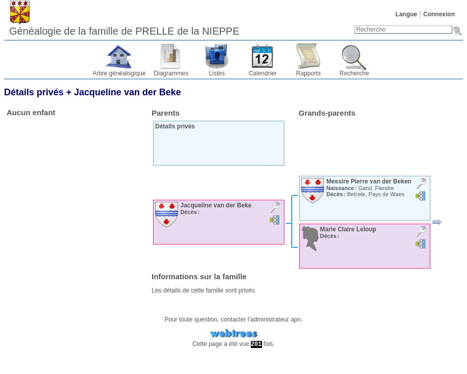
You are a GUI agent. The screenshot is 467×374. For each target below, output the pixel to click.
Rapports (308, 73)
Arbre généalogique (119, 73)
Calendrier (263, 73)
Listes (217, 73)
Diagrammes (171, 73)
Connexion (439, 14)
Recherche (354, 73)
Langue (406, 14)
